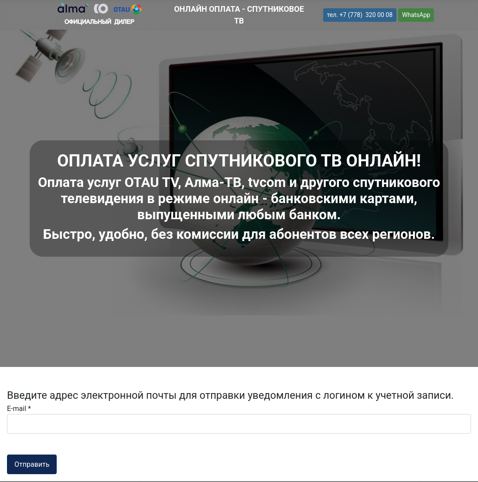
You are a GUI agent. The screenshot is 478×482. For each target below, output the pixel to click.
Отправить (31, 464)
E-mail (19, 408)
